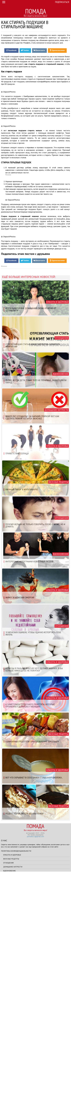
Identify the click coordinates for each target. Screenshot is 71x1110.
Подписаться (62, 2)
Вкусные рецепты (11, 1095)
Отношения (8, 1099)
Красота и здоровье (12, 1091)
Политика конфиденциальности (16, 1088)
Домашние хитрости (12, 1103)
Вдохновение (9, 1107)
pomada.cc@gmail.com (35, 1073)
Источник (4, 503)
